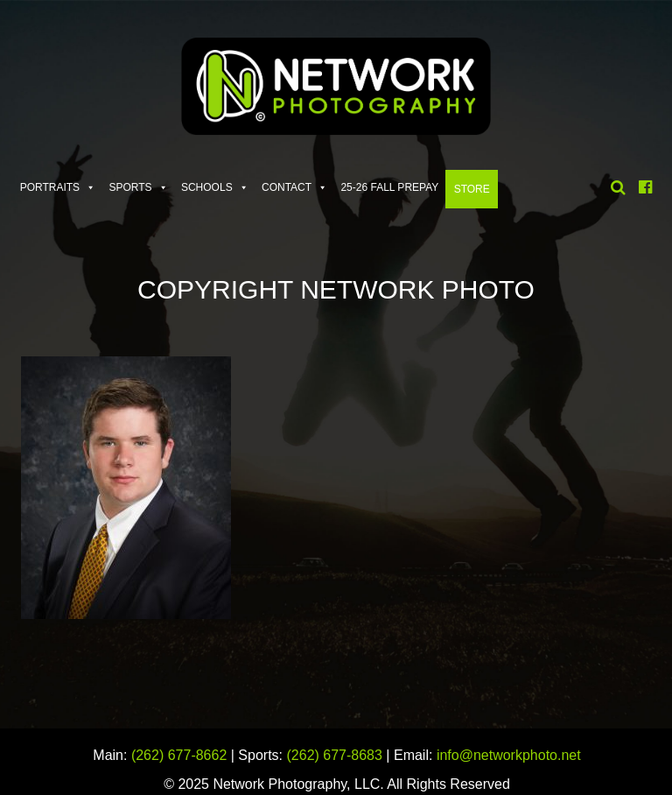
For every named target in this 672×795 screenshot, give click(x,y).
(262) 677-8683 (334, 755)
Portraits (50, 187)
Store (472, 189)
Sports (129, 187)
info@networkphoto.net (509, 755)
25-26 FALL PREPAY (389, 187)
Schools (207, 187)
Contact (287, 187)
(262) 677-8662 (179, 755)
